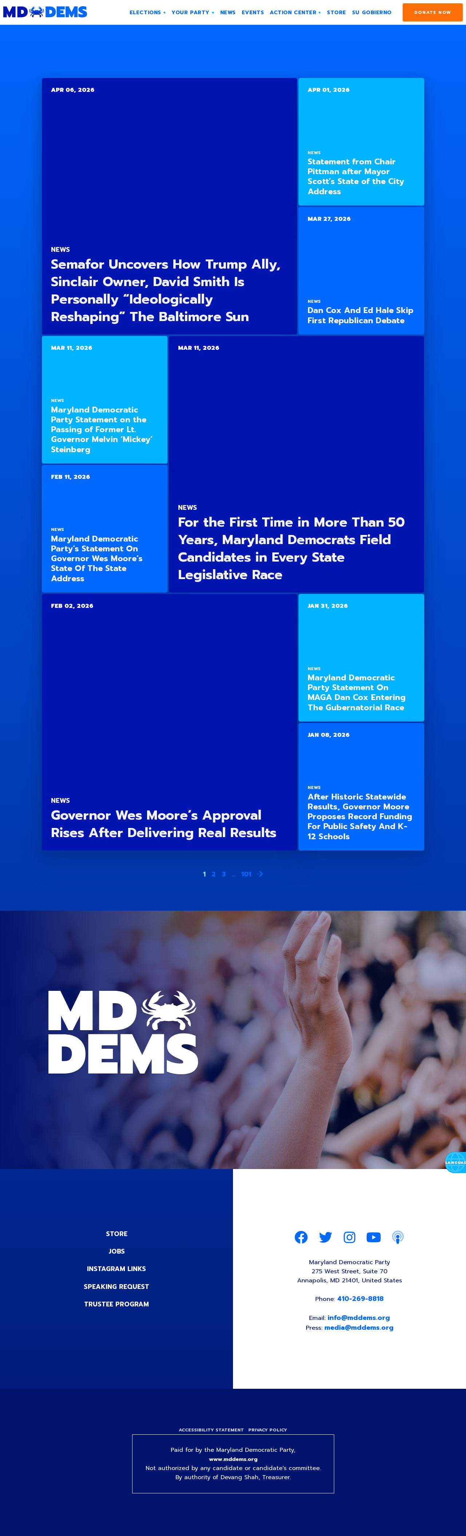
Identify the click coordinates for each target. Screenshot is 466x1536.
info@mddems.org (359, 1321)
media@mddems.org (360, 1331)
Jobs (116, 1251)
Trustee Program (117, 1304)
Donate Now (432, 12)
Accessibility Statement (210, 1434)
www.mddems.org (233, 1464)
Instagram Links (116, 1269)
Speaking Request (116, 1286)
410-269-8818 (362, 1302)
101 (246, 874)
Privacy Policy (268, 1434)
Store (116, 1234)
